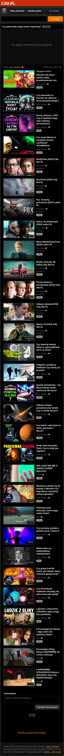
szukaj (55, 19)
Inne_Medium (15, 67)
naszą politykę (52, 746)
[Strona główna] (8, 3)
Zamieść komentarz (47, 707)
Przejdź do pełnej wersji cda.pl (32, 732)
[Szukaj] (24, 19)
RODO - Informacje (52, 752)
